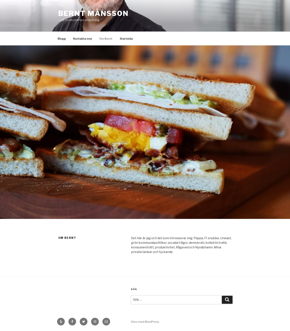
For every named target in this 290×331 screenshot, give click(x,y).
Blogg (62, 38)
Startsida (126, 38)
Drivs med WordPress (145, 321)
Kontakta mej (82, 38)
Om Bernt (105, 38)
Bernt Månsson (93, 13)
